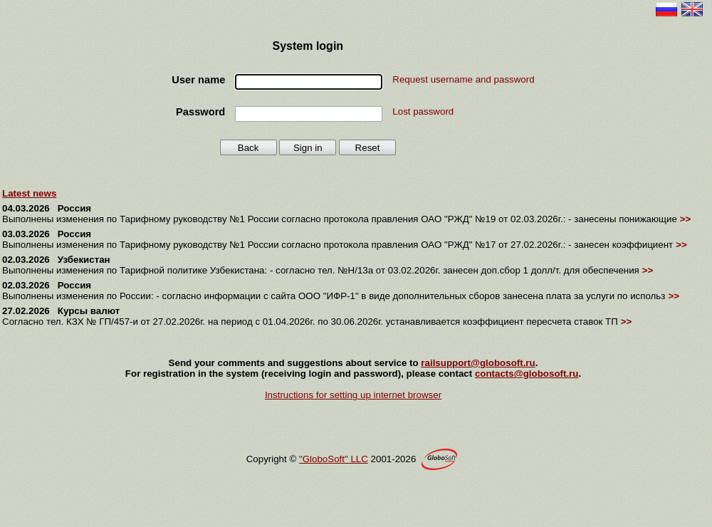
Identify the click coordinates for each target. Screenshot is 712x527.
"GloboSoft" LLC (333, 459)
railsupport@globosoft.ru (478, 363)
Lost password (423, 111)
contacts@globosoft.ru (527, 373)
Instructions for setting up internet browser (353, 395)
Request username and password (463, 79)
